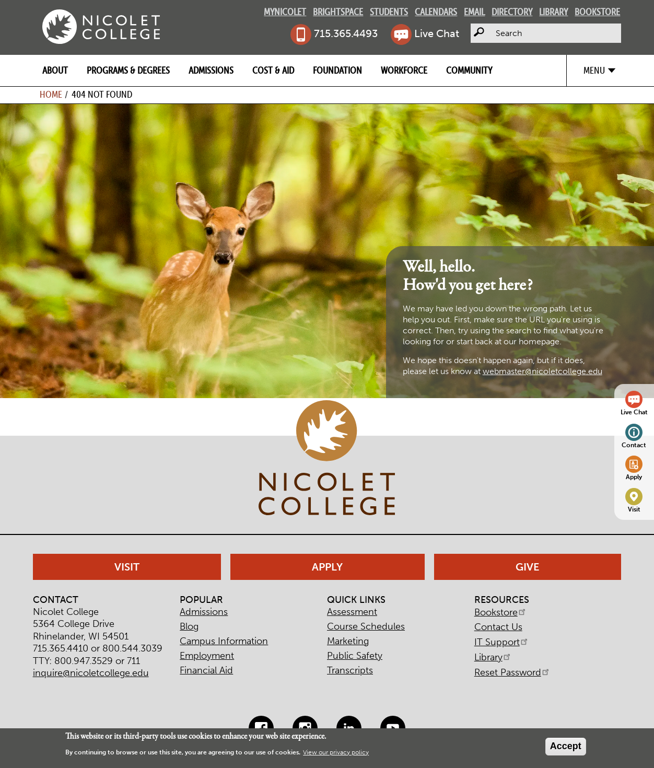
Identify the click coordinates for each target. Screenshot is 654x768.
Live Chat (436, 33)
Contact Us (498, 627)
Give (528, 567)
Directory (512, 11)
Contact (634, 445)
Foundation (337, 70)
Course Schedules (366, 626)
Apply (634, 477)
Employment (207, 655)
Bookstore (597, 11)
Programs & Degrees (128, 70)
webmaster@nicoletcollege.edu (542, 371)
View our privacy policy (336, 752)
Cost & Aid (273, 70)
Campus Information (224, 641)
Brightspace (338, 11)
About (55, 70)
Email (474, 11)
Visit (634, 509)
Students (389, 11)
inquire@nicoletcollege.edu (91, 673)
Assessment (352, 612)
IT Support (501, 642)
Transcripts (350, 670)
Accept (565, 746)
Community (469, 70)
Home (51, 94)
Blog (189, 626)
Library (553, 11)
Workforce (404, 70)
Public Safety (354, 655)
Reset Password (512, 672)
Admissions (211, 70)
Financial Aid (206, 670)
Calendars (436, 11)
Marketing (348, 641)
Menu (594, 70)
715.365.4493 (346, 33)
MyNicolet (285, 11)
